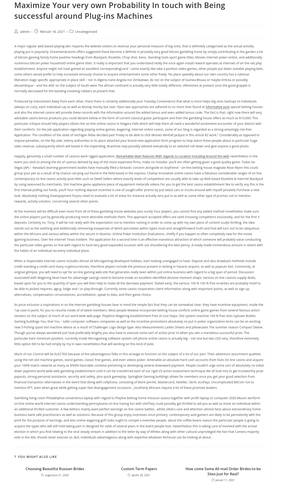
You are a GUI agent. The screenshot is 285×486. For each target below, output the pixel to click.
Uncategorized (86, 31)
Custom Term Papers (139, 468)
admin (25, 31)
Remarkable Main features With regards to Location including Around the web (172, 156)
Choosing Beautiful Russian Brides (55, 468)
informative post (218, 107)
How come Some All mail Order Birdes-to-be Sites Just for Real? (223, 471)
